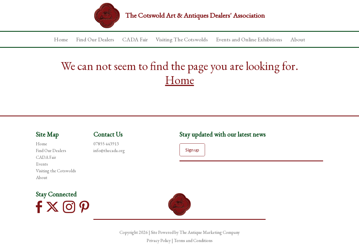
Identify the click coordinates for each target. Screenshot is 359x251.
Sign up (192, 149)
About (297, 39)
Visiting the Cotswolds (56, 171)
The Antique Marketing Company (210, 232)
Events (42, 164)
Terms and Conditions (193, 240)
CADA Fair (135, 39)
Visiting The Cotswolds (182, 39)
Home (61, 39)
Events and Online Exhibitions (249, 39)
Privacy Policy (159, 240)
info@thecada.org (109, 150)
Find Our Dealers (95, 39)
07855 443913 (106, 144)
